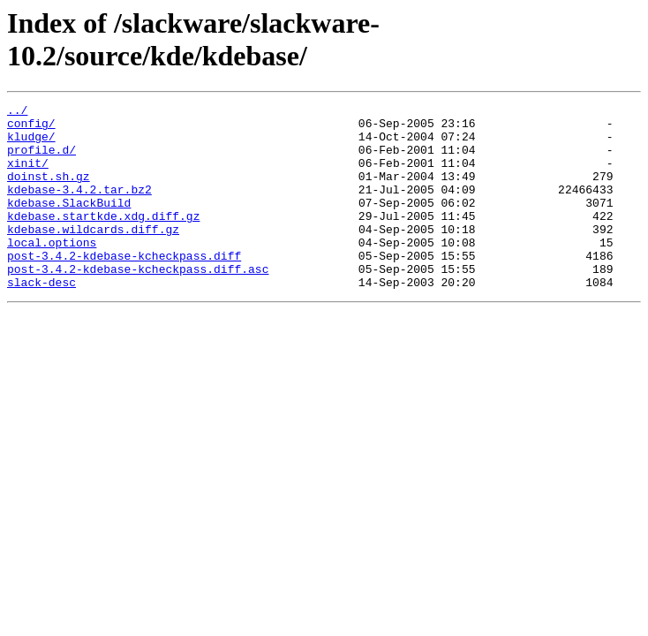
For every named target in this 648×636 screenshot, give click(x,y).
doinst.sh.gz (48, 192)
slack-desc (41, 319)
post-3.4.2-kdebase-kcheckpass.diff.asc (137, 303)
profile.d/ (41, 160)
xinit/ (28, 176)
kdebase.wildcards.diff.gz (93, 255)
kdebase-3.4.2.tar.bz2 (79, 208)
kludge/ (31, 144)
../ (17, 112)
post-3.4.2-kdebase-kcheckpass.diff (124, 287)
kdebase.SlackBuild (69, 223)
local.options (51, 271)
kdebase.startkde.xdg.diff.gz (103, 239)
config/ (31, 128)
